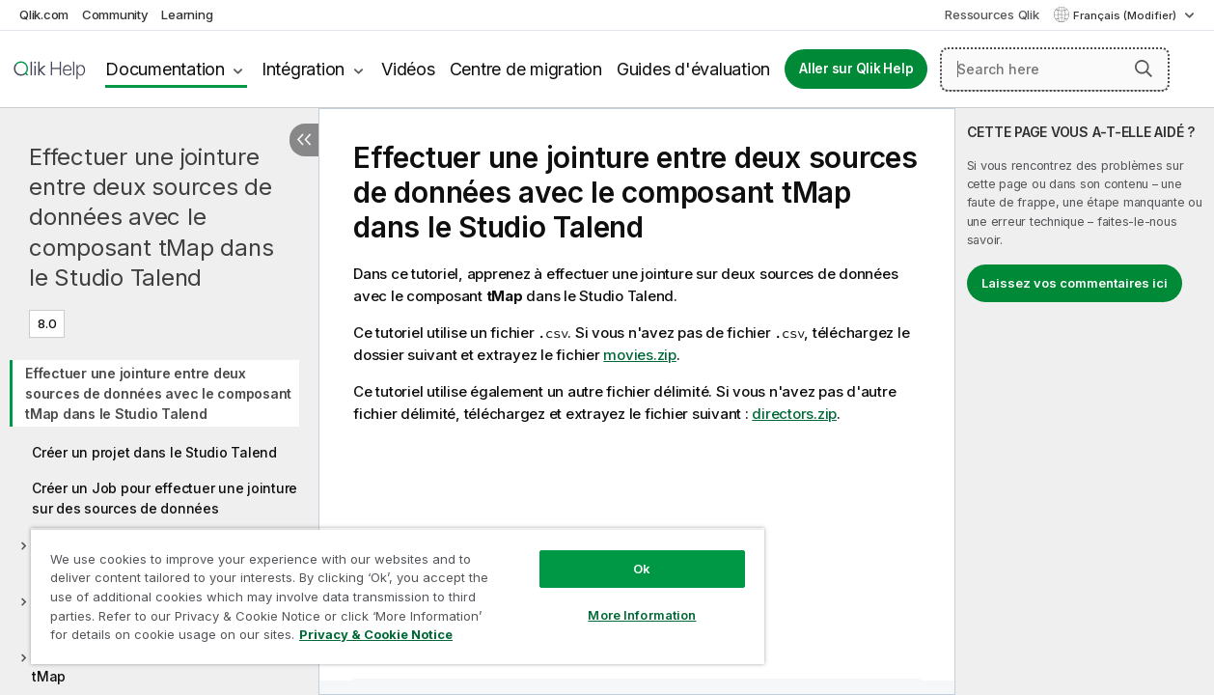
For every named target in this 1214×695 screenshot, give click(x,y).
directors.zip (794, 413)
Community (115, 14)
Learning (186, 14)
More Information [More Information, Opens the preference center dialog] (618, 600)
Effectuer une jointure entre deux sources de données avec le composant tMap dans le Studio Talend (151, 217)
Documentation (165, 69)
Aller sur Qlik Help (856, 68)
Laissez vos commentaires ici (1074, 283)
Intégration (303, 69)
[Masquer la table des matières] (304, 140)
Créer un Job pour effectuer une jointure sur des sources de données (164, 498)
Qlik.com (44, 14)
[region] (383, 589)
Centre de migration (526, 69)
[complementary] (1084, 401)
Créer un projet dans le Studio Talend (154, 452)
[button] (1143, 68)
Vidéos (408, 69)
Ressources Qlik (991, 14)
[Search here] (1055, 69)
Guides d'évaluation (693, 69)
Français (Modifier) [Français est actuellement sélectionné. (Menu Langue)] (1126, 15)
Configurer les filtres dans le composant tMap (163, 666)
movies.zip (639, 355)
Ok (617, 554)
